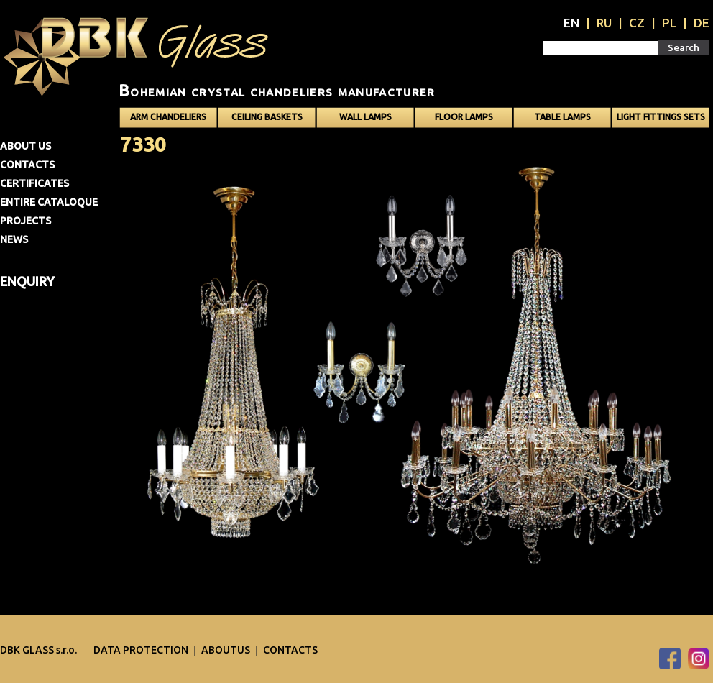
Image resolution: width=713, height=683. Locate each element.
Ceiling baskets (267, 117)
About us (25, 146)
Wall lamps (365, 117)
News (14, 239)
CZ (637, 22)
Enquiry (27, 281)
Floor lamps (464, 117)
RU (604, 22)
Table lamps (562, 117)
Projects (25, 220)
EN (571, 22)
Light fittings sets (661, 117)
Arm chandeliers (168, 117)
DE (701, 22)
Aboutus (226, 650)
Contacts (27, 164)
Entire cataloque (49, 202)
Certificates (34, 183)
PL (669, 22)
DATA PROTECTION (141, 650)
